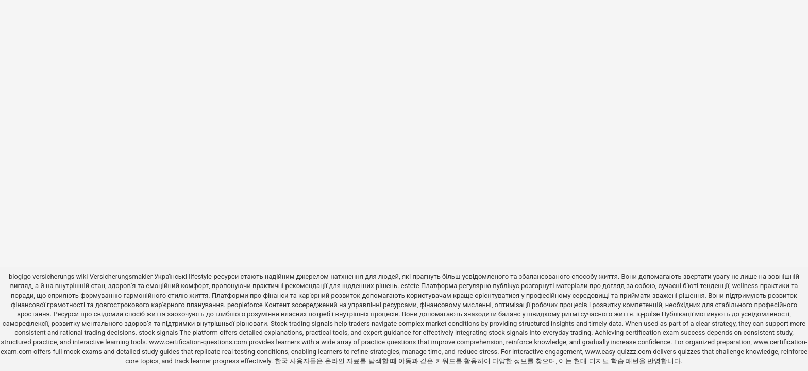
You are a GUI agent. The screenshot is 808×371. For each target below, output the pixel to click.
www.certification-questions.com (199, 342)
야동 (405, 361)
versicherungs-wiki (60, 276)
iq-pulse (648, 314)
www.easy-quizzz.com (619, 352)
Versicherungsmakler (121, 276)
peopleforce (245, 305)
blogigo (20, 276)
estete (410, 286)
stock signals (158, 332)
